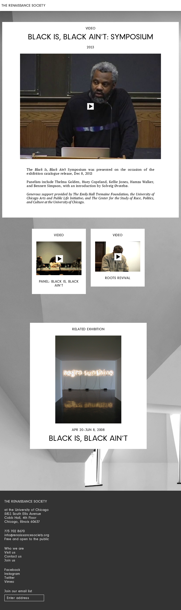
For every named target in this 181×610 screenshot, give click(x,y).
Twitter (9, 578)
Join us (9, 560)
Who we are (14, 548)
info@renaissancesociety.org (26, 535)
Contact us (13, 556)
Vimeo (9, 581)
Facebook (12, 570)
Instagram (12, 574)
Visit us (9, 552)
